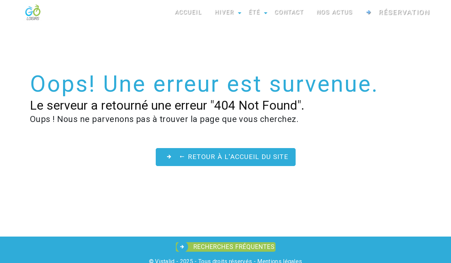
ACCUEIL (188, 12)
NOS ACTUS (334, 12)
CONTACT (289, 12)
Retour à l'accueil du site (233, 157)
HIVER (224, 12)
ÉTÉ (254, 12)
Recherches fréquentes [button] (233, 246)
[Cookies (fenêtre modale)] (2, 259)
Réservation (404, 12)
